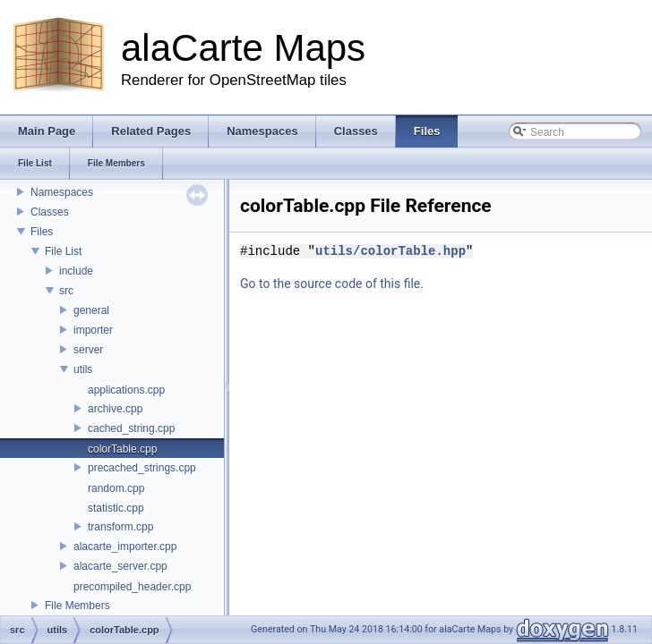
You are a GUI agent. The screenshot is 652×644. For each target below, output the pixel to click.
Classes (49, 212)
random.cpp (116, 488)
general (91, 310)
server (88, 349)
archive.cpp (115, 408)
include (76, 271)
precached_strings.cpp (142, 468)
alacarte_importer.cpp (124, 546)
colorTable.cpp (122, 449)
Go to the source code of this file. (332, 283)
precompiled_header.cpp (132, 586)
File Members (77, 605)
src (66, 290)
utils (82, 369)
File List (63, 251)
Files (41, 231)
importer (93, 330)
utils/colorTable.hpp (390, 250)
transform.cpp (120, 527)
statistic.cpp (116, 508)
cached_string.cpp (131, 428)
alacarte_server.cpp (120, 566)
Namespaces (61, 192)
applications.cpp (126, 390)
